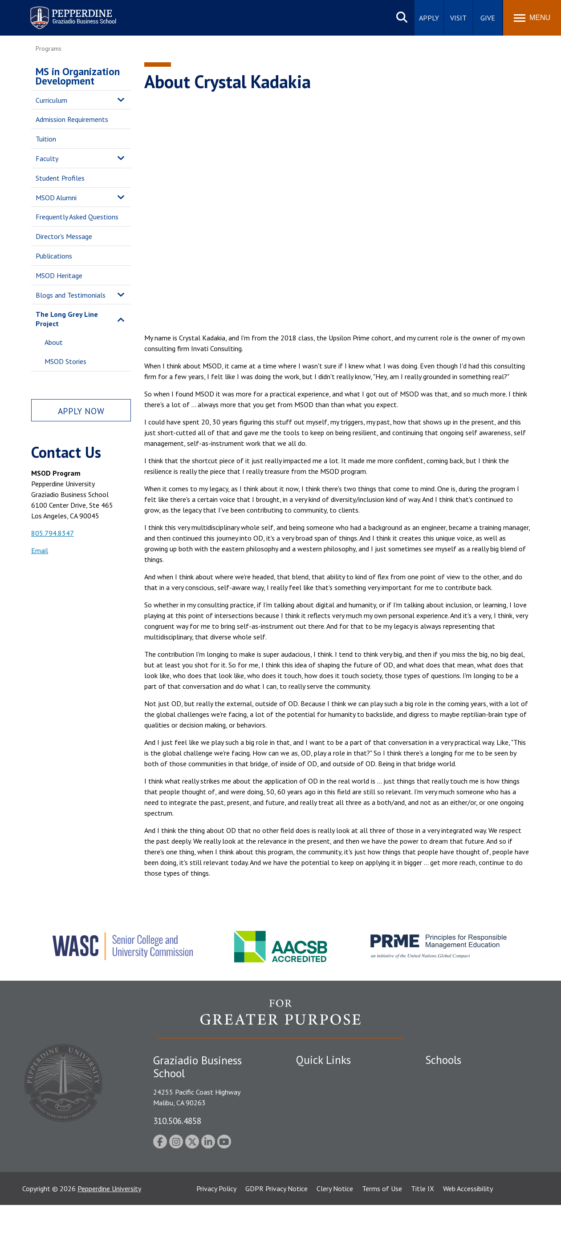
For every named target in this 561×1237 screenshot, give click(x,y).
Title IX (422, 1220)
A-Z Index (310, 1169)
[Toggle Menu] (532, 18)
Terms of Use (382, 1220)
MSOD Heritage (59, 275)
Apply (429, 17)
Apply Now (81, 410)
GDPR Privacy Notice (276, 1220)
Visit (458, 17)
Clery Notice (335, 1220)
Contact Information (327, 1154)
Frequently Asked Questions (77, 216)
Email (39, 550)
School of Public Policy (459, 1148)
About (54, 342)
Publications (54, 255)
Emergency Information (331, 1123)
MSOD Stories (65, 361)
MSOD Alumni (56, 197)
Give (487, 17)
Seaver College (447, 1076)
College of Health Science (464, 1163)
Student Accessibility (327, 1107)
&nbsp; (337, 206)
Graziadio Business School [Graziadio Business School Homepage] (464, 1107)
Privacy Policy (216, 1220)
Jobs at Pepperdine (324, 1138)
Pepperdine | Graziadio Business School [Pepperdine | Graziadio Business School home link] (61, 12)
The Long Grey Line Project (67, 319)
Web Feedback (317, 1184)
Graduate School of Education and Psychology (476, 1128)
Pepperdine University (109, 1220)
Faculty (47, 158)
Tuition (46, 138)
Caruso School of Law (458, 1092)
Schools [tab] (443, 1060)
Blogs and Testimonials (71, 295)
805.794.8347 (52, 533)
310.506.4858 (177, 1120)
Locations (310, 1076)
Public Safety (316, 1092)
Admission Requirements (72, 119)
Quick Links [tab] (323, 1060)
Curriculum (51, 100)
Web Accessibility (468, 1220)
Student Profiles (60, 178)
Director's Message (64, 236)
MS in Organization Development (78, 76)
